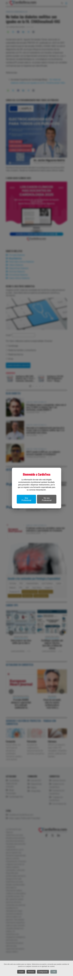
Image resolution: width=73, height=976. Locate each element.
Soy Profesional (26, 499)
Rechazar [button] (31, 972)
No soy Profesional (46, 499)
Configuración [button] (43, 972)
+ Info (54, 972)
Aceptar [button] (20, 972)
